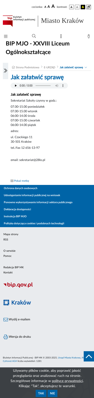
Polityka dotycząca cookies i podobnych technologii (34, 223)
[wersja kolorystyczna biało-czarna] (77, 7)
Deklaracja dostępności (17, 209)
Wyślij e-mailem (16, 319)
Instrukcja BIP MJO (15, 216)
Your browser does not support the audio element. (39, 85)
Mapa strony (10, 234)
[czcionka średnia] (48, 7)
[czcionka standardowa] (45, 7)
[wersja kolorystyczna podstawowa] (71, 7)
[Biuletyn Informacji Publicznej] (47, 287)
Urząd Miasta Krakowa (69, 358)
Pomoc (7, 256)
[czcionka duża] (53, 6)
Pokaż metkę (21, 181)
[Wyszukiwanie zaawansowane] (34, 36)
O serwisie (9, 251)
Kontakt (8, 272)
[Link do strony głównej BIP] (47, 21)
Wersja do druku (17, 337)
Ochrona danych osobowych (20, 188)
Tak (41, 393)
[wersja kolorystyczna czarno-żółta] (82, 7)
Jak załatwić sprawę (71, 67)
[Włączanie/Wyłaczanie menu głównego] (6, 36)
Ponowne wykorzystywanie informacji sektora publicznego (38, 202)
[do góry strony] (89, 356)
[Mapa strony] (61, 37)
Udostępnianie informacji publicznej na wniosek (32, 195)
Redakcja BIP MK (13, 267)
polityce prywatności (67, 381)
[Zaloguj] (89, 37)
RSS (5, 239)
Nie (52, 393)
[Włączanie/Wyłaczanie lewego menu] (5, 71)
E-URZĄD (49, 67)
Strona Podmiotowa (27, 67)
